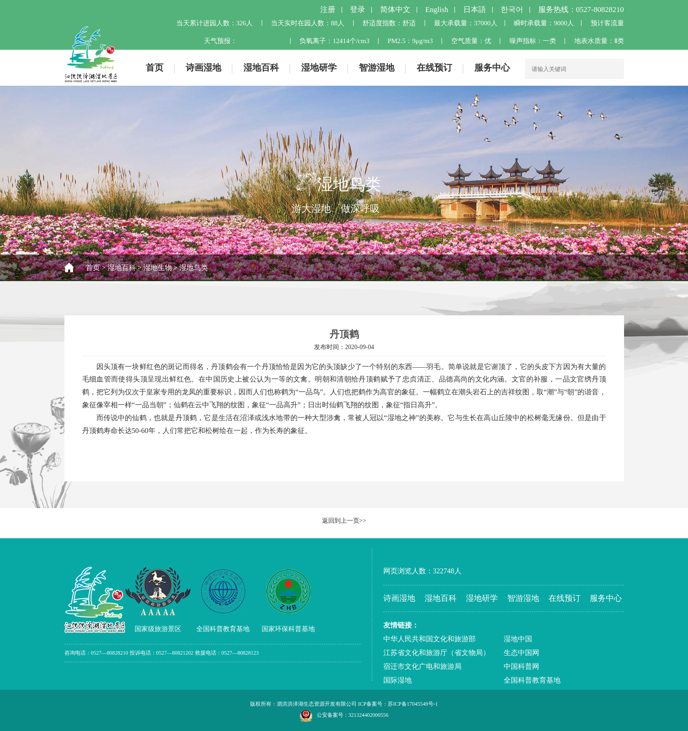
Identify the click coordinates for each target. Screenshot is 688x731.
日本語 (474, 9)
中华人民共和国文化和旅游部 (429, 639)
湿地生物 (157, 267)
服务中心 (492, 67)
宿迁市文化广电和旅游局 (422, 666)
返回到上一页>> (344, 520)
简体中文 (395, 9)
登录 (357, 9)
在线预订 (434, 67)
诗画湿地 (203, 67)
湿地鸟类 (193, 267)
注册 (327, 9)
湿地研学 (319, 67)
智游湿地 (376, 67)
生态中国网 (521, 652)
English (436, 9)
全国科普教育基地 (532, 680)
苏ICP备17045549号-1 (413, 704)
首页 (154, 67)
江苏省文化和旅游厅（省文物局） (436, 652)
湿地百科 (261, 67)
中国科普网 (521, 666)
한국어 (512, 9)
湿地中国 (518, 639)
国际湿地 (397, 680)
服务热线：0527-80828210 (581, 9)
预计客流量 (607, 23)
